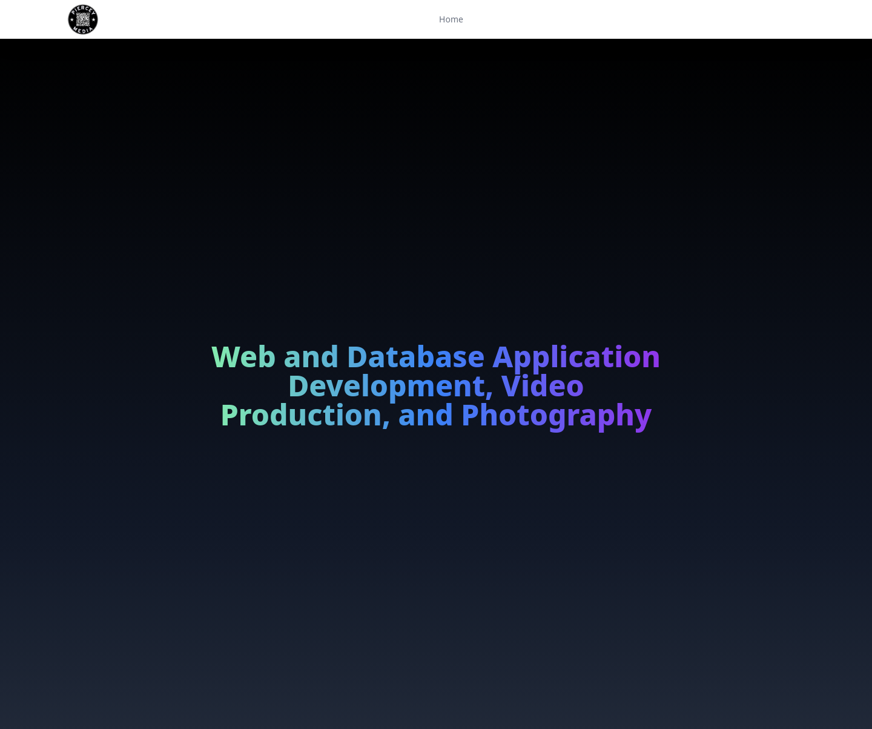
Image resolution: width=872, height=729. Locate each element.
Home (451, 19)
